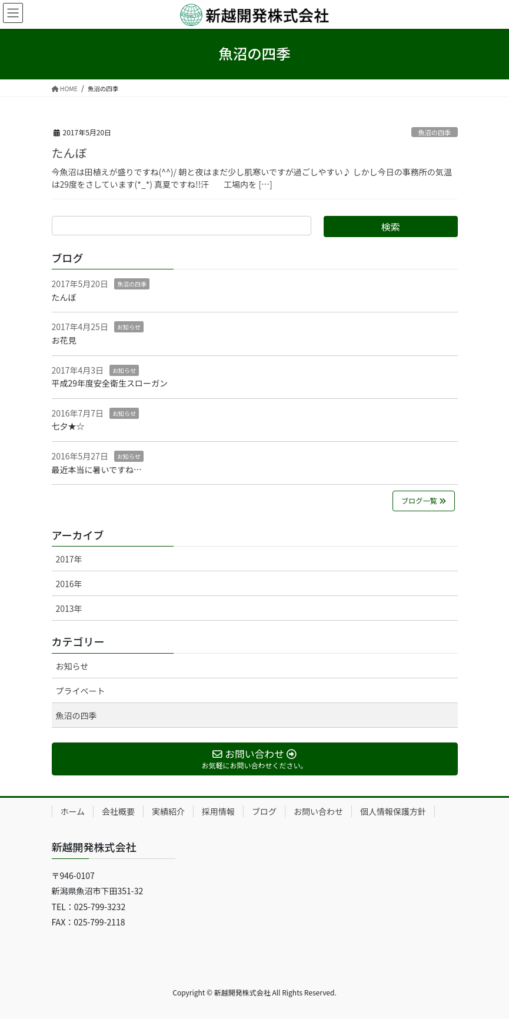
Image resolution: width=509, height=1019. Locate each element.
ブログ (264, 811)
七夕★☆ (68, 426)
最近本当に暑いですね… (97, 469)
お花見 (64, 340)
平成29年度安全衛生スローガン (110, 383)
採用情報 (218, 811)
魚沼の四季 (434, 132)
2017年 (69, 559)
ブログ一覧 (423, 500)
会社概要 (118, 811)
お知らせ (129, 326)
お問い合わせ (318, 811)
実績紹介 (168, 811)
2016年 (69, 584)
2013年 (69, 608)
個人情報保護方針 (393, 811)
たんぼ (69, 152)
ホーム (73, 811)
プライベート (80, 691)
